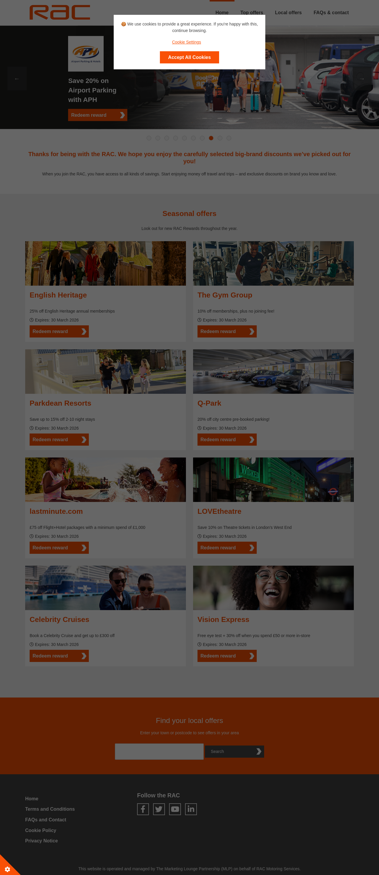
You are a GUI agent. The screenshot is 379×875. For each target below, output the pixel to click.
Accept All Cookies (189, 57)
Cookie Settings (186, 42)
